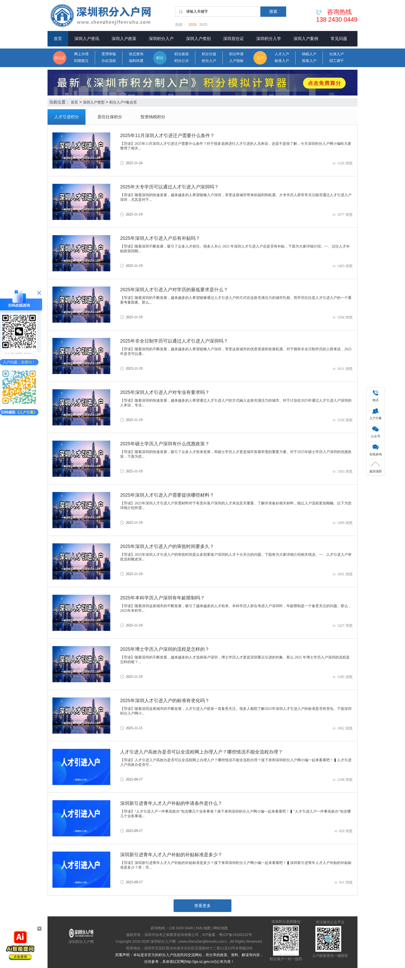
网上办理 (81, 54)
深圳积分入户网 (81, 942)
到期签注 (81, 61)
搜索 (273, 11)
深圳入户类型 (94, 102)
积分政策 (181, 54)
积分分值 (209, 54)
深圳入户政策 (124, 38)
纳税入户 (309, 54)
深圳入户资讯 (86, 38)
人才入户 (282, 54)
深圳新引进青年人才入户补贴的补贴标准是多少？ (171, 854)
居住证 (59, 58)
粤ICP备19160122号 (235, 935)
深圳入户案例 (305, 38)
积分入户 (209, 61)
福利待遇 (136, 61)
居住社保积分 (109, 117)
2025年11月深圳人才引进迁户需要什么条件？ (167, 135)
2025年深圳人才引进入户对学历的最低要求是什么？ (174, 289)
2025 (203, 24)
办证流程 (109, 61)
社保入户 (336, 54)
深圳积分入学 (268, 38)
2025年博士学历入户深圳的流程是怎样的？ (164, 649)
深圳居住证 (233, 38)
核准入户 (282, 61)
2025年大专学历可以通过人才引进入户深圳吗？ (169, 186)
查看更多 (202, 905)
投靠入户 (309, 61)
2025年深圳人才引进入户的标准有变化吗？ (164, 700)
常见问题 (339, 38)
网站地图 (220, 928)
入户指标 (236, 61)
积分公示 (181, 61)
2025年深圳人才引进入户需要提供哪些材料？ (167, 495)
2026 (193, 24)
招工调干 (336, 61)
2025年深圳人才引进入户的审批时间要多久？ (167, 546)
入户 (260, 58)
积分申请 (236, 54)
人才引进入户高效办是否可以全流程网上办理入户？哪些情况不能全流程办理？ (201, 752)
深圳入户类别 (198, 38)
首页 (58, 38)
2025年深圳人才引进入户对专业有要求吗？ (164, 392)
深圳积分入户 (161, 38)
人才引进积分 (66, 117)
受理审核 (109, 54)
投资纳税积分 (153, 117)
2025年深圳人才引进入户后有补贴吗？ (160, 238)
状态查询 (136, 54)
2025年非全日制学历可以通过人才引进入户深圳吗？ (174, 341)
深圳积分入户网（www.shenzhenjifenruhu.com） (189, 941)
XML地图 (203, 928)
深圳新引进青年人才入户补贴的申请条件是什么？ (171, 803)
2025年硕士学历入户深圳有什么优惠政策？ (164, 443)
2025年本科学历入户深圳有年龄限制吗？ (162, 597)
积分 (159, 58)
